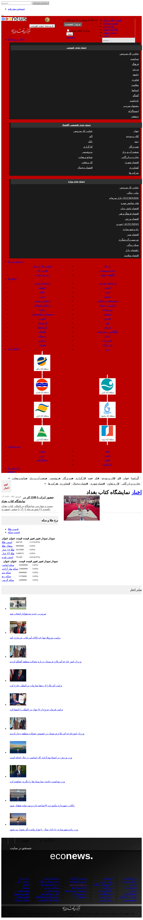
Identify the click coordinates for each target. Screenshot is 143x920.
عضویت (70, 37)
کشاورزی (134, 167)
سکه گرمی (8, 580)
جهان (136, 131)
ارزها (107, 266)
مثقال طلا (7, 546)
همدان (42, 345)
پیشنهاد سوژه (51, 878)
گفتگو (136, 95)
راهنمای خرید (105, 890)
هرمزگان (107, 345)
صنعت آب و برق (130, 152)
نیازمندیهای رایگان (102, 884)
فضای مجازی (129, 881)
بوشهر (107, 296)
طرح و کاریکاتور (127, 897)
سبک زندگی (133, 245)
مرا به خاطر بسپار (78, 30)
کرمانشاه (42, 327)
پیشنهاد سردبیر (131, 106)
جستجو (12, 471)
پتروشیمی (87, 152)
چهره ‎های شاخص (130, 203)
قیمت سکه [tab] (14, 532)
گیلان (107, 336)
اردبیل (107, 287)
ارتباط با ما (23, 881)
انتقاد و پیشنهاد (21, 893)
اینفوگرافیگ (130, 893)
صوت (42, 451)
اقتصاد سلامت (131, 255)
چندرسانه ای (129, 878)
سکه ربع (6, 576)
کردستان (42, 323)
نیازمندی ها (14, 468)
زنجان (42, 309)
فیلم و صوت (129, 900)
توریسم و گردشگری (129, 239)
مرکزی (42, 340)
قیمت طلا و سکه (112, 20)
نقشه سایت (23, 890)
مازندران (107, 340)
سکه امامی (8, 565)
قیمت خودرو (52, 890)
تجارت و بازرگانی (130, 157)
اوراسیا (135, 478)
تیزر (42, 455)
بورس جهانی (109, 32)
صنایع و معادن (85, 157)
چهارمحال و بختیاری (107, 301)
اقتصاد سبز (133, 234)
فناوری (135, 80)
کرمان (107, 327)
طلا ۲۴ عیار (8, 553)
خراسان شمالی (42, 305)
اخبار (136, 492)
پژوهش (135, 116)
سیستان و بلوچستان (42, 314)
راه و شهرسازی (131, 229)
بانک (90, 141)
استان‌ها (12, 278)
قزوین (42, 318)
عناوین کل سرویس (129, 53)
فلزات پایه (108, 26)
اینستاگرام (133, 111)
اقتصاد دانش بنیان (129, 208)
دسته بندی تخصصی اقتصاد (76, 125)
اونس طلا (7, 542)
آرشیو (106, 35)
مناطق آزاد (14, 348)
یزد (107, 349)
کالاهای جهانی (110, 29)
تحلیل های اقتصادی (48, 900)
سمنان (107, 314)
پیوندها (26, 887)
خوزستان (107, 309)
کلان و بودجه (132, 136)
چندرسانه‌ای (14, 446)
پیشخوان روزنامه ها (75, 890)
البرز (107, 292)
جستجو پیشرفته (16, 9)
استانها (135, 90)
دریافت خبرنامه (77, 884)
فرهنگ (135, 64)
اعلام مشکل (22, 897)
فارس (107, 318)
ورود (70, 34)
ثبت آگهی (107, 887)
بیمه (136, 141)
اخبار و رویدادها (16, 39)
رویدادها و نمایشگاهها (47, 897)
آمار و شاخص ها (50, 893)
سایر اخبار (136, 589)
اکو (91, 136)
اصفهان (42, 287)
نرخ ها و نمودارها (50, 884)
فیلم (107, 451)
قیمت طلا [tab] (13, 529)
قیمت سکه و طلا (49, 881)
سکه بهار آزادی (10, 568)
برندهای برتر (105, 897)
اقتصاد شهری (132, 162)
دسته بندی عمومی (76, 47)
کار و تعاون (87, 162)
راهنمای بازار (132, 250)
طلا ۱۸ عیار (8, 549)
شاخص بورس (51, 887)
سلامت (135, 85)
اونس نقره (7, 557)
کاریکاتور (107, 464)
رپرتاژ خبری (105, 900)
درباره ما (24, 878)
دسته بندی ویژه (76, 181)
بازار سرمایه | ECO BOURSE (124, 198)
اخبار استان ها (78, 887)
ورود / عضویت (72, 24)
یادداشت (134, 100)
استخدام (108, 878)
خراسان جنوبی (42, 301)
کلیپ (107, 455)
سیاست (134, 59)
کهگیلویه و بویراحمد (107, 331)
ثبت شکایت (106, 893)
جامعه (136, 74)
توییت (133, 884)
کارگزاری (88, 146)
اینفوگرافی (42, 460)
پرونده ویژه (80, 893)
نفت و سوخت (110, 23)
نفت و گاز (134, 146)
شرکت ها (134, 173)
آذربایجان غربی (42, 283)
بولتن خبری (106, 881)
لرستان (42, 336)
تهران (42, 296)
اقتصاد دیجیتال (85, 167)
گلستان (42, 331)
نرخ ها (16, 261)
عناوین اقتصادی (77, 881)
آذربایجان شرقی (107, 283)
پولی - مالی (133, 192)
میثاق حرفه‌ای (21, 900)
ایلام (42, 292)
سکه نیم (6, 572)
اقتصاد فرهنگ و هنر (129, 213)
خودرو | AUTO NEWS (127, 224)
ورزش (135, 69)
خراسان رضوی (107, 305)
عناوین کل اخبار (77, 878)
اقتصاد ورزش (132, 219)
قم (107, 323)
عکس (107, 460)
